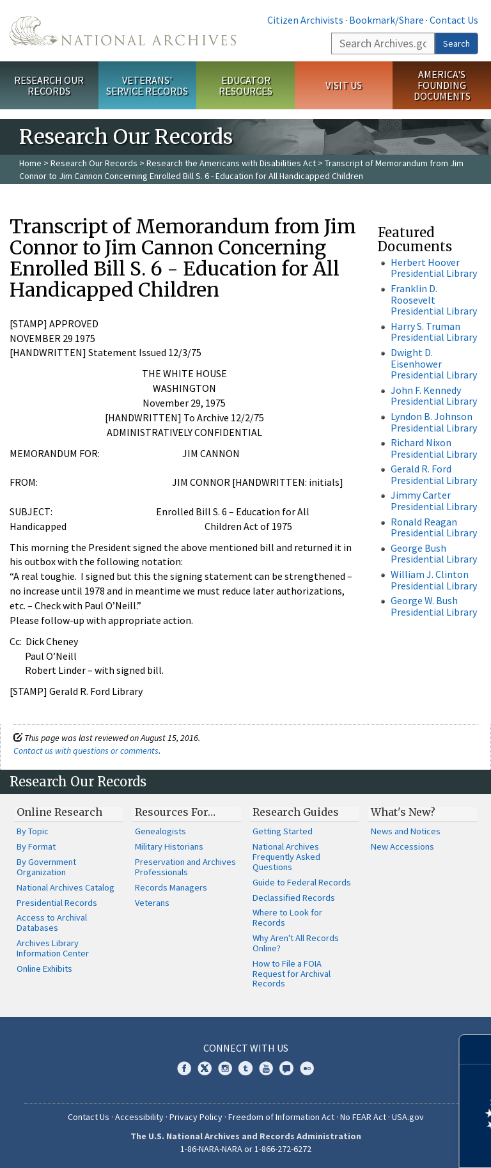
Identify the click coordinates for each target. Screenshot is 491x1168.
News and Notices (405, 831)
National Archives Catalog (65, 887)
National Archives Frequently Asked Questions (286, 857)
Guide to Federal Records (302, 882)
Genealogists (160, 831)
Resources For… (175, 812)
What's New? (403, 812)
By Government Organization (46, 867)
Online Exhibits (44, 968)
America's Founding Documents (442, 85)
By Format (36, 846)
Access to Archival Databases (52, 922)
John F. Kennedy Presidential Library (434, 396)
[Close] (476, 1049)
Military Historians (169, 846)
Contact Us (454, 19)
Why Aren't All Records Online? (296, 943)
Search (456, 43)
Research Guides (296, 812)
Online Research (59, 812)
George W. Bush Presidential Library (434, 606)
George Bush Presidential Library (434, 553)
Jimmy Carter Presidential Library (434, 500)
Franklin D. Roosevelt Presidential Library (434, 299)
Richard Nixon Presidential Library (434, 448)
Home (30, 163)
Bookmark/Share (386, 19)
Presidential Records (57, 902)
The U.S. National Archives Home (123, 30)
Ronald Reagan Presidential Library (434, 527)
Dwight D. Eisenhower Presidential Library (434, 363)
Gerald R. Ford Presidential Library (434, 474)
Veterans (152, 902)
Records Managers (171, 887)
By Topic (33, 831)
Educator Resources (245, 85)
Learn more (377, 1145)
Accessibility (139, 1117)
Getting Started (283, 831)
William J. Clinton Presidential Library (434, 580)
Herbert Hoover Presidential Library (434, 268)
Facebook (184, 1068)
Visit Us (343, 85)
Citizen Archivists (305, 19)
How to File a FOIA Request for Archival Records (292, 974)
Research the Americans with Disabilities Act (231, 163)
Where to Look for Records (287, 917)
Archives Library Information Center (53, 948)
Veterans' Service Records (147, 85)
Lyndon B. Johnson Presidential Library (434, 422)
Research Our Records (49, 85)
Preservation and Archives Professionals (185, 867)
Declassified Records (294, 897)
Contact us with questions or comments (86, 750)
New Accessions (402, 846)
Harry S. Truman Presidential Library (434, 332)
